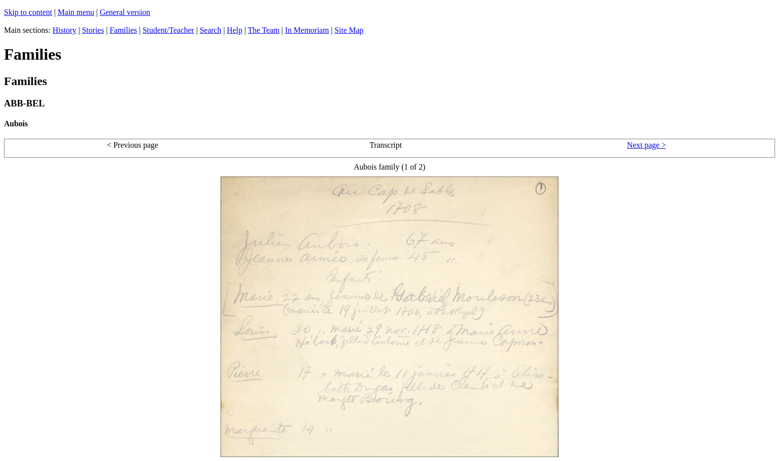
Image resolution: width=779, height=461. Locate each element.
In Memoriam (307, 30)
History (65, 30)
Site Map (348, 30)
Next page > (646, 145)
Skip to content (28, 12)
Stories (93, 30)
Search (211, 30)
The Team (264, 30)
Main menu (76, 12)
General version (125, 12)
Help (234, 30)
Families (123, 30)
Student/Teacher (168, 30)
